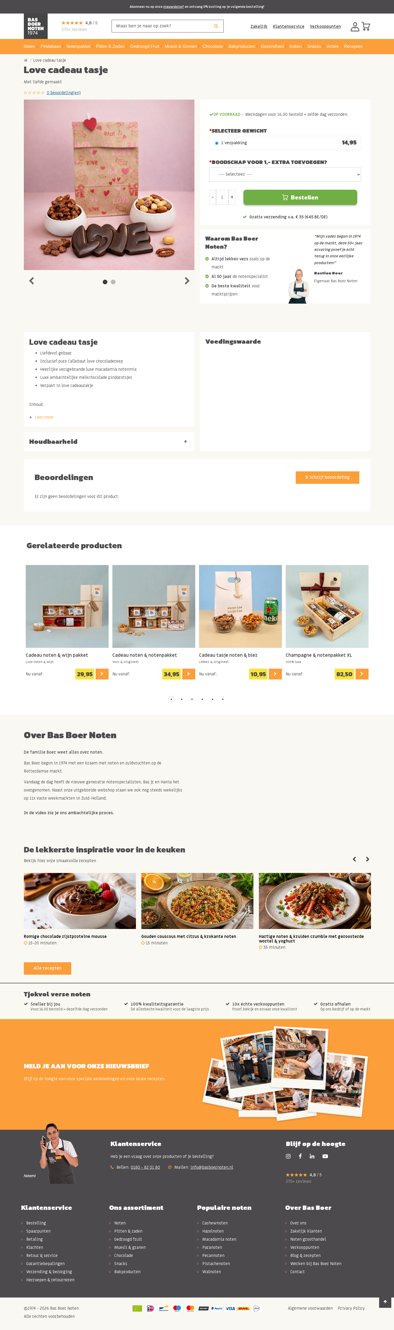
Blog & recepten (303, 1255)
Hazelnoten (210, 1231)
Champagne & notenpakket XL (319, 655)
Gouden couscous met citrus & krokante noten (188, 936)
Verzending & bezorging (46, 1272)
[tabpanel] (109, 185)
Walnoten (209, 1272)
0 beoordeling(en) (64, 93)
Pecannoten (210, 1255)
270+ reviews (74, 29)
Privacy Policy (351, 1308)
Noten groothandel (305, 1239)
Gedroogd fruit (125, 1239)
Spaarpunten (36, 1231)
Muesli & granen (127, 1247)
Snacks (118, 1263)
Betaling (32, 1239)
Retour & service (39, 1255)
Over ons (296, 1223)
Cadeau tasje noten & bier (228, 655)
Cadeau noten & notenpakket (144, 655)
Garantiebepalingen (43, 1263)
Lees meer (44, 417)
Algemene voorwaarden (310, 1308)
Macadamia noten (216, 1239)
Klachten (32, 1247)
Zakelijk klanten (303, 1231)
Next (187, 279)
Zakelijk (259, 26)
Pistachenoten (213, 1263)
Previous (31, 279)
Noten (117, 1223)
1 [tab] (105, 282)
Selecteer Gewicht (239, 131)
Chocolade (121, 1255)
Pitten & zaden (125, 1231)
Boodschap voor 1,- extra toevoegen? (269, 162)
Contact (295, 1272)
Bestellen (300, 197)
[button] (171, 699)
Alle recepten (47, 968)
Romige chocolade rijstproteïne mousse (65, 936)
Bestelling (33, 1223)
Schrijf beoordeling (327, 477)
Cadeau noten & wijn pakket (57, 655)
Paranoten (209, 1247)
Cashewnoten (212, 1223)
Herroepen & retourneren (47, 1280)
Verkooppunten (325, 26)
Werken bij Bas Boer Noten (313, 1263)
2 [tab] (113, 282)
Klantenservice (288, 26)
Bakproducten (125, 1272)
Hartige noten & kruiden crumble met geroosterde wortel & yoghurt (311, 939)
